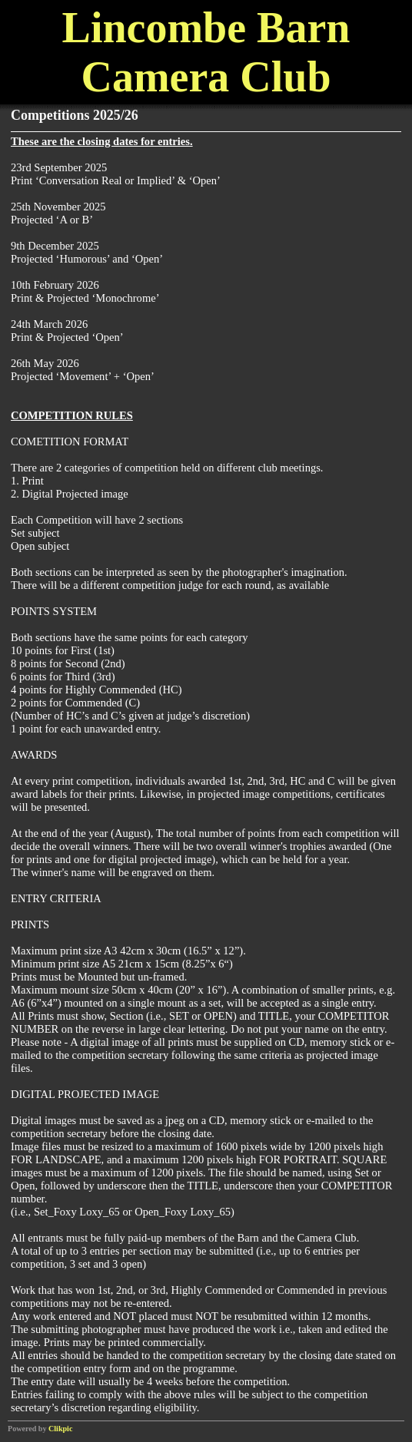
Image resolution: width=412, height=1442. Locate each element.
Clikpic (60, 1428)
